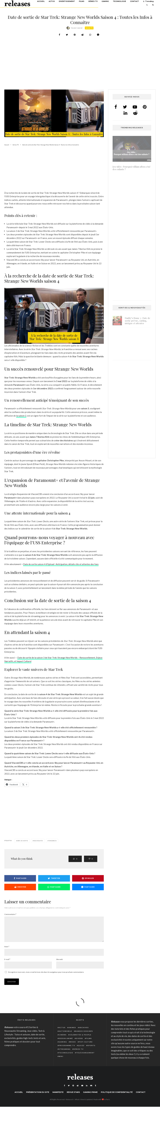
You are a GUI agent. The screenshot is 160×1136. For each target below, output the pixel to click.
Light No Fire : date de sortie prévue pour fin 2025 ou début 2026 (136, 338)
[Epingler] (75, 35)
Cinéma (62, 1039)
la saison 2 (21, 415)
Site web (59, 964)
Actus (52, 1)
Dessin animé (66, 1043)
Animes (72, 1032)
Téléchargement (85, 1057)
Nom (6, 951)
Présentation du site (37, 1097)
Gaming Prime (90, 1097)
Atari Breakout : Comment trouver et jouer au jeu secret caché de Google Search (131, 251)
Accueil (41, 1)
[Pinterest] (73, 1090)
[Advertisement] (74, 68)
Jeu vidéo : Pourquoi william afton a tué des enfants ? (131, 171)
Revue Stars (73, 1097)
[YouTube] (82, 1090)
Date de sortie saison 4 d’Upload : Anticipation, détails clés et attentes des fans (61, 564)
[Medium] (91, 1090)
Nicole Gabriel (76, 28)
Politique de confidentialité (117, 1097)
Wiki (61, 1061)
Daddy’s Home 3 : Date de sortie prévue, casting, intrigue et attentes (137, 324)
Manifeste (57, 1097)
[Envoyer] (82, 35)
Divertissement (67, 1)
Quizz (81, 1050)
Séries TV (93, 1)
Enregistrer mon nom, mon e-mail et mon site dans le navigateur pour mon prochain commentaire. (46, 977)
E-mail (7, 964)
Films (81, 1)
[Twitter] (68, 1090)
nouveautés (38, 840)
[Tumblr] (95, 1090)
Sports (91, 1050)
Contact (134, 1)
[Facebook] (64, 1090)
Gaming (105, 1)
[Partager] (59, 35)
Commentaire (10, 914)
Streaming (65, 1054)
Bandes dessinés (84, 1036)
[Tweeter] (67, 35)
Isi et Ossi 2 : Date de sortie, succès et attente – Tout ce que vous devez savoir (132, 210)
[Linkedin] (87, 1090)
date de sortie (22, 840)
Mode (73, 1046)
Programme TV (67, 1050)
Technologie (119, 1)
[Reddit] (77, 1090)
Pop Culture (86, 1046)
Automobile (65, 1036)
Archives (84, 1032)
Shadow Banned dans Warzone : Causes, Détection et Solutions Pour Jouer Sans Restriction (136, 354)
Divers (79, 1043)
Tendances (52, 840)
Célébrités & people (80, 1039)
